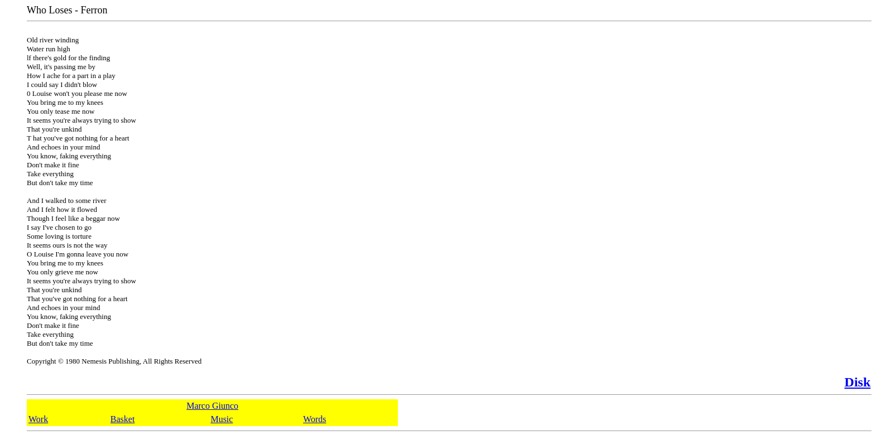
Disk (857, 382)
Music (221, 419)
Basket (122, 419)
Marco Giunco (212, 405)
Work (38, 419)
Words (314, 419)
